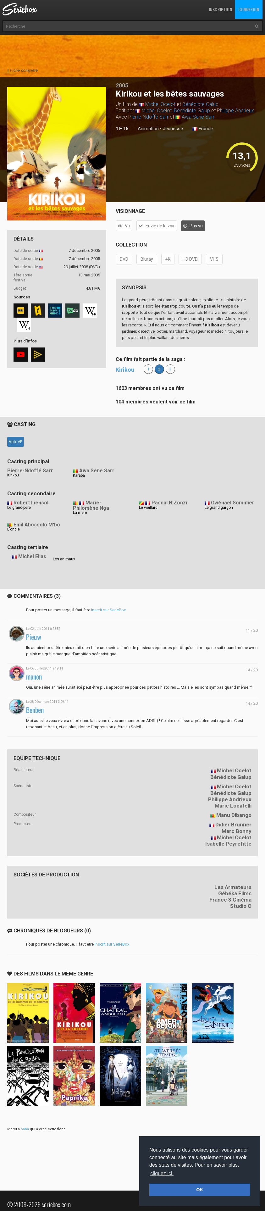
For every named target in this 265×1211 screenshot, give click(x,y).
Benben (35, 710)
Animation (148, 128)
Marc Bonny (236, 831)
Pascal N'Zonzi (169, 503)
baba (25, 1129)
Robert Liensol (31, 503)
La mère (80, 512)
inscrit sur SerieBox (108, 610)
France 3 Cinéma (230, 900)
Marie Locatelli (233, 806)
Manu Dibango (233, 815)
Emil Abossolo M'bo (37, 525)
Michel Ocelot (160, 104)
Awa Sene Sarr (198, 117)
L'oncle (13, 529)
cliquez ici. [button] (162, 1173)
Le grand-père (19, 507)
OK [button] (199, 1189)
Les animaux (64, 559)
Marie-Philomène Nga (91, 505)
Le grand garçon (219, 507)
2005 (122, 85)
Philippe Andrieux (235, 111)
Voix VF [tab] (15, 441)
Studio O (240, 906)
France (202, 128)
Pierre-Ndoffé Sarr (148, 117)
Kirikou (125, 369)
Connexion (248, 9)
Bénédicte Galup (200, 104)
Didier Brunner (233, 824)
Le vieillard (148, 507)
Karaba (79, 475)
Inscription (220, 9)
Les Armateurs (232, 887)
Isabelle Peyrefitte (228, 844)
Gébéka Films (234, 893)
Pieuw (33, 637)
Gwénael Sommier (232, 503)
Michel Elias (32, 556)
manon (34, 676)
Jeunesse (173, 128)
